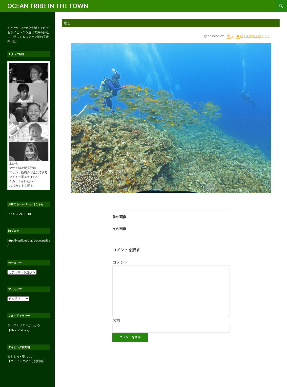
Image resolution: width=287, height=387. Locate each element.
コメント (120, 262)
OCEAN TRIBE (22, 214)
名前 (116, 320)
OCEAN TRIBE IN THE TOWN (47, 5)
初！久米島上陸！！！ (255, 36)
